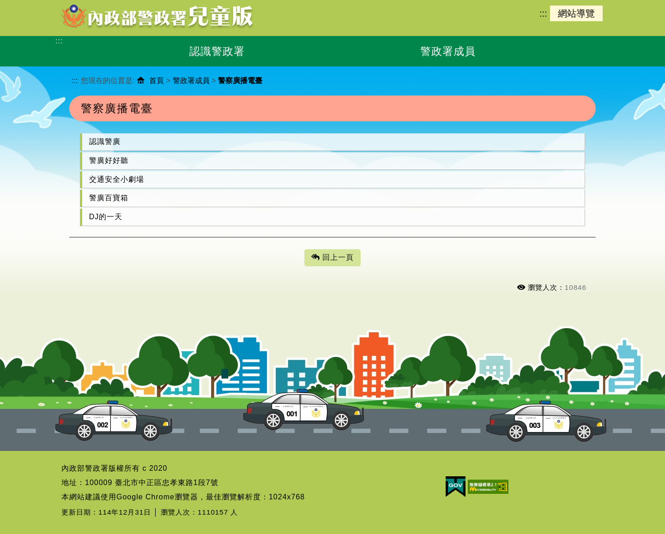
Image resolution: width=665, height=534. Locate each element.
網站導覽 (576, 13)
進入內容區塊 (23, 5)
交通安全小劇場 (116, 179)
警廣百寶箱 (108, 198)
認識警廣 (105, 141)
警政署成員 (191, 80)
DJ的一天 (106, 217)
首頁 (156, 80)
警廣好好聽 (108, 160)
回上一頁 (332, 257)
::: (543, 13)
